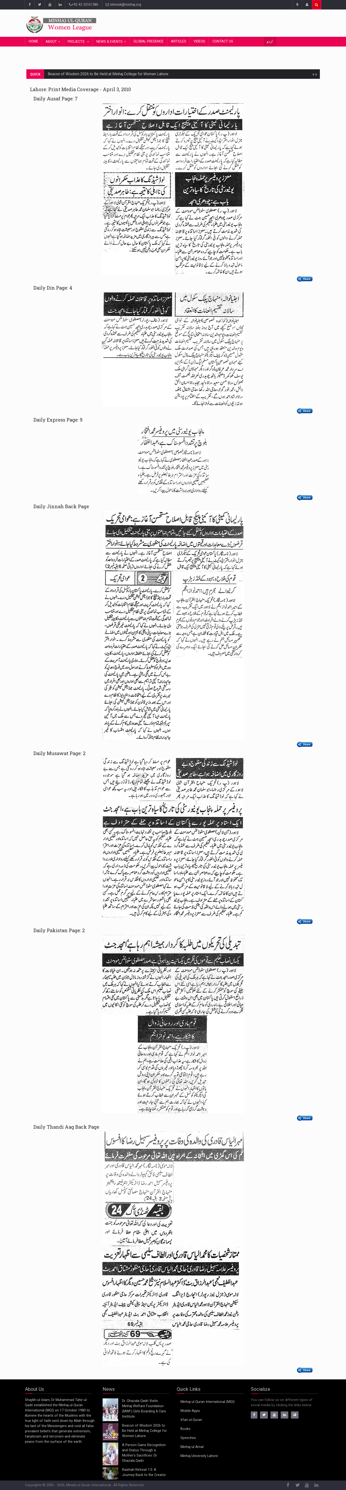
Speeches (188, 1438)
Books (185, 1429)
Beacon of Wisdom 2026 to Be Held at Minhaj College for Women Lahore (108, 74)
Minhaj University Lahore (199, 1456)
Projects (76, 42)
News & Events (109, 42)
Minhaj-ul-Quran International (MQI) (207, 1402)
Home (33, 41)
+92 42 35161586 (83, 5)
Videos (199, 41)
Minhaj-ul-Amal (192, 1447)
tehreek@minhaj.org (123, 5)
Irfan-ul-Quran (191, 1420)
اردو (270, 41)
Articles (178, 41)
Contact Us (223, 41)
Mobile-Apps (190, 1411)
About (51, 42)
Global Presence (148, 41)
